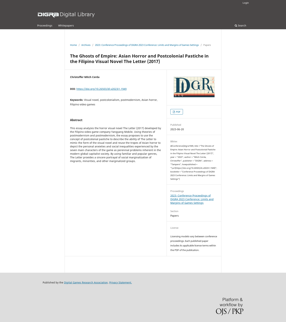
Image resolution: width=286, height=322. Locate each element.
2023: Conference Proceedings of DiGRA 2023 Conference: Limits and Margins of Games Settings (147, 45)
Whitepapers (66, 25)
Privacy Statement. (120, 282)
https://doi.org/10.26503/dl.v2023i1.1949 (101, 89)
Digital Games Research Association (86, 282)
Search (240, 25)
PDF (177, 111)
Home (73, 45)
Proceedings (44, 25)
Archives (85, 45)
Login (246, 2)
